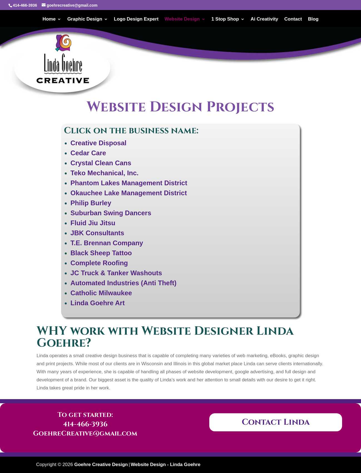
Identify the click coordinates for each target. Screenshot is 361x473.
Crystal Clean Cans (101, 163)
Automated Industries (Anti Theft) (123, 283)
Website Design (182, 19)
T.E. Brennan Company (107, 243)
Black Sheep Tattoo (101, 253)
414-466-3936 (85, 424)
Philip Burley (91, 203)
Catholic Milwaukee (101, 293)
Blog (313, 19)
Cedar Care (88, 153)
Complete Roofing (99, 263)
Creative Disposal (98, 143)
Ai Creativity (264, 19)
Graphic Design (84, 19)
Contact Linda (276, 422)
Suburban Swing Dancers (111, 213)
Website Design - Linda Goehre (165, 464)
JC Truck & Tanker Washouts (116, 273)
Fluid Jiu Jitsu (93, 223)
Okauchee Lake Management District (129, 193)
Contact (293, 19)
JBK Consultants (97, 233)
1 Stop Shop (225, 19)
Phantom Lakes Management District (129, 183)
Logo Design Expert (136, 19)
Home (49, 19)
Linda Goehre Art (98, 303)
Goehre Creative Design (101, 464)
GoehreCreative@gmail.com (85, 433)
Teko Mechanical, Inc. (105, 173)
